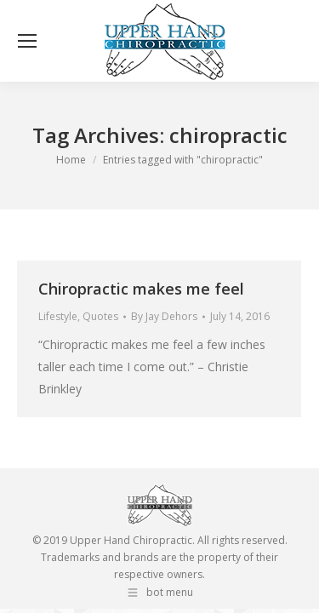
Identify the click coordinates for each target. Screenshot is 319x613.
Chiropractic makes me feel (141, 288)
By (164, 316)
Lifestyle (57, 316)
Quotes (100, 316)
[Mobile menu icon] (27, 41)
